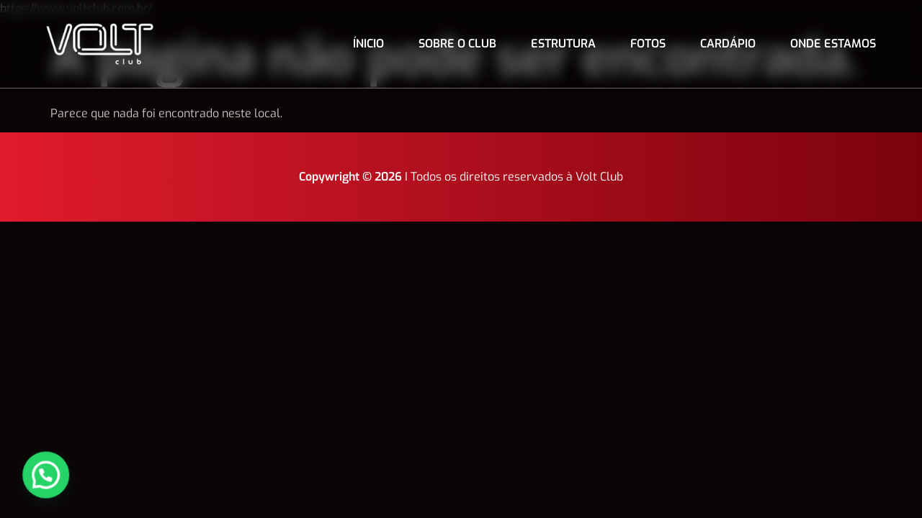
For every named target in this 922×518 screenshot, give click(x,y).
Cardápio (728, 43)
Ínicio (368, 43)
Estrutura (563, 43)
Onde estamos (833, 43)
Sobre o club (457, 43)
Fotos (648, 43)
